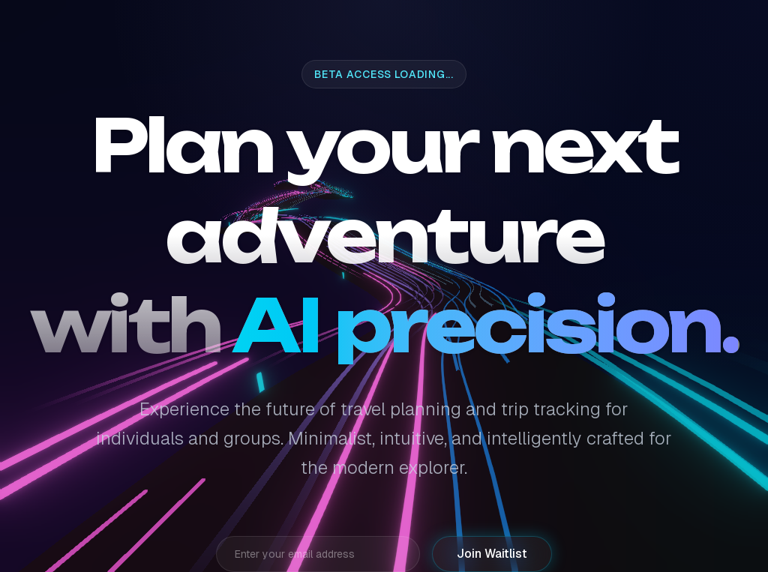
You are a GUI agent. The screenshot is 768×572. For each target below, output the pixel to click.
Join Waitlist (492, 554)
